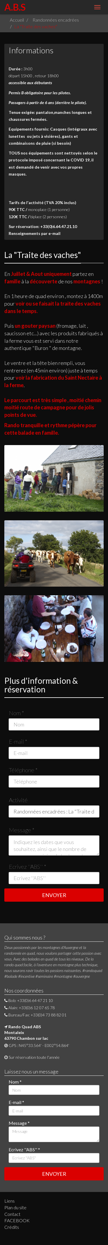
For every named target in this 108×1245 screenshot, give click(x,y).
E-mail (18, 741)
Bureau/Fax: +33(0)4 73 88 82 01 (35, 1014)
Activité (18, 799)
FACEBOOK (17, 1220)
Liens (9, 1200)
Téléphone (23, 769)
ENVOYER (54, 895)
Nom (16, 712)
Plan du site (15, 1207)
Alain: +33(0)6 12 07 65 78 (29, 1007)
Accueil (17, 19)
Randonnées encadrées (56, 19)
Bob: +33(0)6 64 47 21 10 (28, 1000)
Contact (12, 1214)
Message (22, 829)
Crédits (11, 1227)
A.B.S (15, 7)
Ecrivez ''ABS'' (27, 866)
